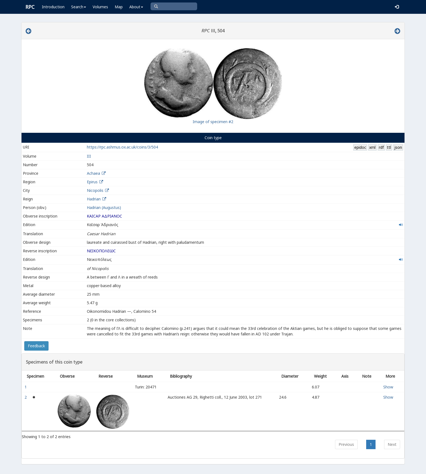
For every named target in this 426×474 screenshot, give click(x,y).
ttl (389, 147)
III (89, 156)
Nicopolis (95, 190)
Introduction (53, 6)
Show (388, 387)
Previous (346, 444)
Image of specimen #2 (213, 121)
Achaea (93, 173)
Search (78, 6)
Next (392, 444)
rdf (381, 147)
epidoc (360, 147)
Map (119, 6)
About (136, 6)
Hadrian (94, 199)
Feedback (36, 345)
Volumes (100, 6)
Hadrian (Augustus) (104, 207)
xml (372, 147)
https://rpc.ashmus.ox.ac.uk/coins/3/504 (122, 147)
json (398, 147)
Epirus (92, 181)
